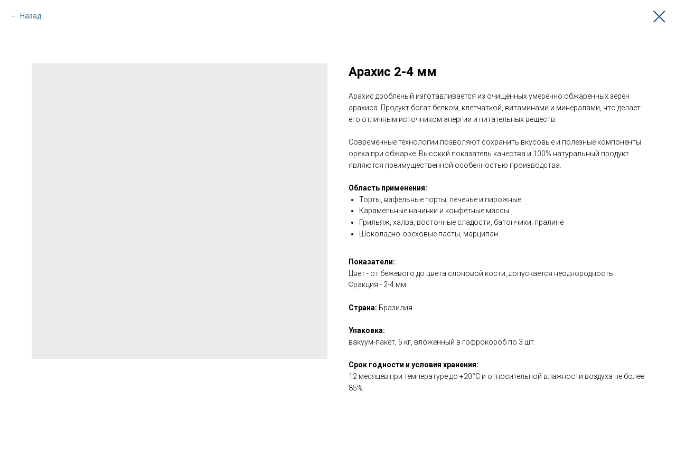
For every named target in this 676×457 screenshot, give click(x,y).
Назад (31, 16)
